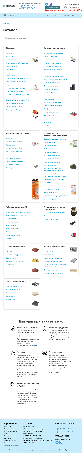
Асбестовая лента (12, 219)
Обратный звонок (71, 7)
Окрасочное (10, 53)
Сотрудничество (10, 436)
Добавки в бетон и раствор (53, 149)
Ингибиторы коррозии (52, 155)
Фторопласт (10, 265)
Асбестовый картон (12, 225)
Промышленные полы (51, 189)
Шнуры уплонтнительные (14, 168)
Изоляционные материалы (32, 436)
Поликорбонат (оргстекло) (15, 255)
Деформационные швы (14, 148)
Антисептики (48, 92)
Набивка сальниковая (13, 235)
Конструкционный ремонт (53, 162)
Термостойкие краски (51, 86)
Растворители (49, 115)
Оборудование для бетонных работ (18, 78)
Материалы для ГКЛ (51, 165)
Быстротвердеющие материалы (55, 139)
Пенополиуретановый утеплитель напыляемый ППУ (56, 266)
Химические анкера (12, 165)
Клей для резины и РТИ (14, 286)
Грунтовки (47, 60)
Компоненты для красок (52, 66)
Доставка (66, 15)
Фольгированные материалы (54, 273)
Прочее (46, 125)
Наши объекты (56, 15)
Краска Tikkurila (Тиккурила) (53, 70)
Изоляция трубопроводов (53, 258)
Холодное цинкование (52, 89)
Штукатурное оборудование (15, 110)
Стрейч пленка (11, 258)
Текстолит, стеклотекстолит (15, 261)
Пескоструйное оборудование (16, 81)
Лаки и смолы (49, 99)
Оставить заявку (52, 7)
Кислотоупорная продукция (53, 261)
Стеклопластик (49, 255)
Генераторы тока (11, 60)
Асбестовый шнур (12, 228)
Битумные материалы (51, 56)
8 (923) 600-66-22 (28, 8)
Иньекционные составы (52, 159)
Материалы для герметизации (33, 429)
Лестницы (9, 70)
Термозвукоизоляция (51, 270)
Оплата (6, 433)
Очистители (48, 183)
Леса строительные (12, 66)
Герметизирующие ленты (14, 142)
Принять (68, 450)
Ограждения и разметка (52, 216)
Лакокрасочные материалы (32, 438)
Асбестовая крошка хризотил (16, 215)
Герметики (9, 138)
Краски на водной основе (53, 73)
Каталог (10, 15)
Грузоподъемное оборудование (17, 63)
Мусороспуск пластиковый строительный (15, 74)
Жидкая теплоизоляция (52, 63)
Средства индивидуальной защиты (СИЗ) (18, 96)
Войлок (8, 232)
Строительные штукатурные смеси (56, 196)
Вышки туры (10, 56)
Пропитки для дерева (51, 112)
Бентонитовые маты (51, 219)
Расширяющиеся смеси (52, 192)
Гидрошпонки (10, 145)
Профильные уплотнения (15, 161)
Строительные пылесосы (14, 103)
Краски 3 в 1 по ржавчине (53, 96)
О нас (47, 15)
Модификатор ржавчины (52, 102)
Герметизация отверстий (14, 151)
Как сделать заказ (10, 431)
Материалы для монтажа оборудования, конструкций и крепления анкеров (54, 171)
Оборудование (28, 427)
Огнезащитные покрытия (53, 106)
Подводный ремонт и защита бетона (56, 186)
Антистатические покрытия (53, 53)
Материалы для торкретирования (55, 176)
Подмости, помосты (12, 85)
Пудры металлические (52, 83)
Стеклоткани (48, 251)
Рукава (8, 293)
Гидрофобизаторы (50, 146)
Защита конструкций (51, 152)
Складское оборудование (15, 91)
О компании (8, 429)
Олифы (46, 109)
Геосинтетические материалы (54, 213)
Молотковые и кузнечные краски (55, 79)
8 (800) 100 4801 (27, 5)
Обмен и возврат (10, 440)
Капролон (9, 251)
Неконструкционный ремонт (54, 179)
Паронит (9, 238)
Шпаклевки (48, 122)
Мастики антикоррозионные (54, 76)
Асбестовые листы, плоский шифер (18, 212)
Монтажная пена (11, 155)
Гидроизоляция (49, 142)
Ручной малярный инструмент (16, 88)
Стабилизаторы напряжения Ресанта (18, 100)
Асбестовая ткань (12, 222)
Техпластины (10, 296)
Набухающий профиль (13, 158)
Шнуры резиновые (12, 299)
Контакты (75, 15)
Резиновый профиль (13, 290)
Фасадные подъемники (14, 107)
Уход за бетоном (50, 199)
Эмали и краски (49, 119)
